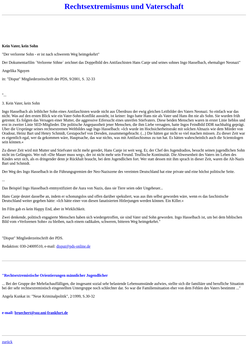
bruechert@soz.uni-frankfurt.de (41, 313)
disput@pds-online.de (73, 246)
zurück (7, 342)
